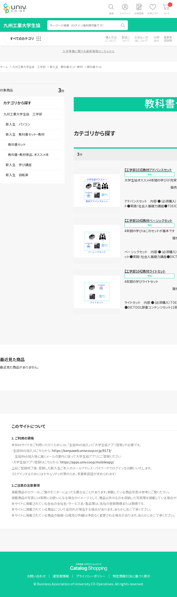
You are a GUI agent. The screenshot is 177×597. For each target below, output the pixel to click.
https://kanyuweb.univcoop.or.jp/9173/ (81, 450)
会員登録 (139, 13)
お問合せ (156, 38)
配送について (126, 38)
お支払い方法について (141, 38)
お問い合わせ (36, 576)
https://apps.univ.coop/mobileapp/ (87, 462)
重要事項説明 (168, 38)
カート (168, 8)
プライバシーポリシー (91, 576)
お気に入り (152, 13)
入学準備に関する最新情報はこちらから (89, 51)
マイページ (125, 13)
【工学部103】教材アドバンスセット (148, 169)
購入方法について (111, 38)
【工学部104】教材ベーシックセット (148, 220)
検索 (111, 13)
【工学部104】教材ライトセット (144, 271)
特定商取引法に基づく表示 (131, 576)
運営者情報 (61, 576)
